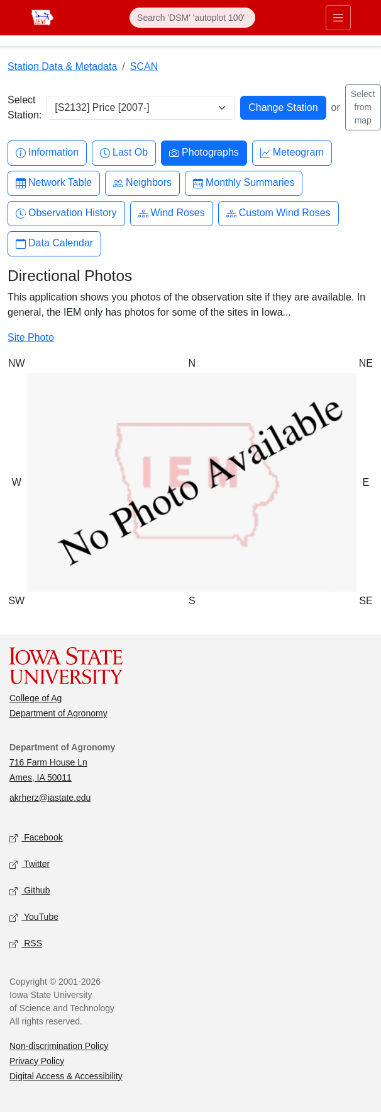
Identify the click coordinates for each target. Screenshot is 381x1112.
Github (29, 890)
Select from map (363, 107)
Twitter (29, 864)
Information (47, 152)
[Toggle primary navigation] (338, 17)
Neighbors (142, 183)
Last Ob (124, 152)
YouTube (33, 917)
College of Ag (35, 698)
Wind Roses (171, 213)
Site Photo (31, 337)
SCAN (144, 66)
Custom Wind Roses (278, 213)
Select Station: (24, 107)
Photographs (204, 152)
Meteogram (292, 152)
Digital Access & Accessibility (66, 1076)
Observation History (66, 213)
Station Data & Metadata (62, 66)
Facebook (36, 837)
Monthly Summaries (243, 183)
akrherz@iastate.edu (50, 798)
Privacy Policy (36, 1061)
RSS (25, 943)
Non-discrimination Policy (58, 1046)
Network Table (54, 183)
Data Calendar (54, 243)
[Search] (192, 18)
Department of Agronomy (58, 713)
